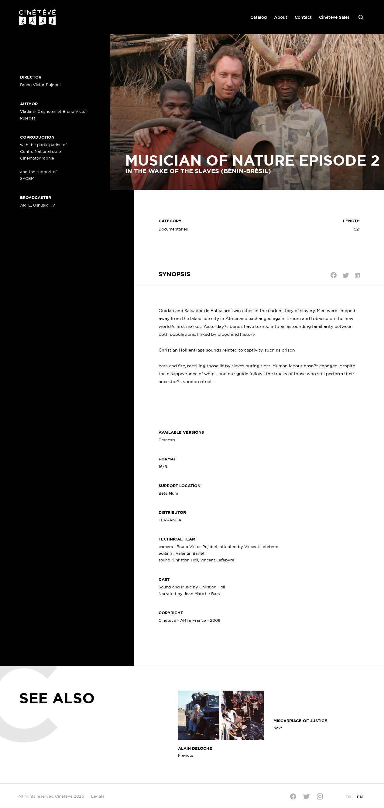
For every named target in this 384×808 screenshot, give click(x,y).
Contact (303, 17)
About (280, 17)
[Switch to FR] (348, 796)
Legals (98, 796)
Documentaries (173, 229)
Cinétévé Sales (334, 17)
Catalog (258, 17)
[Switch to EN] (360, 796)
